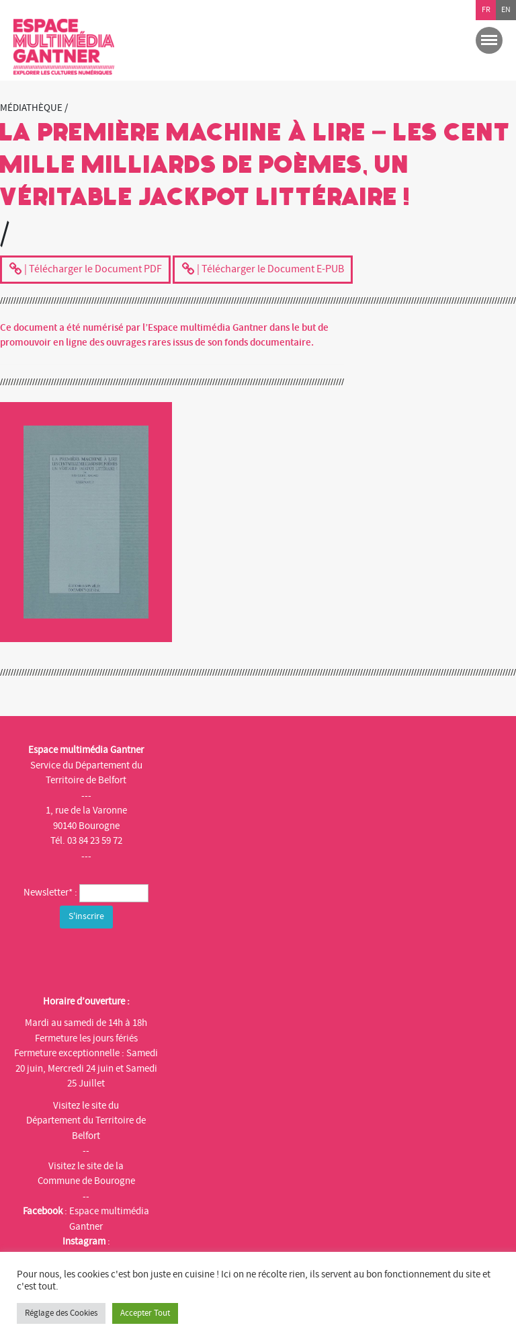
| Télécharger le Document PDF (85, 270)
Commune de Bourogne (86, 1181)
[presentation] (119, 958)
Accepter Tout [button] (145, 1313)
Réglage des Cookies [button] (61, 1313)
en (506, 10)
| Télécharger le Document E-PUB (262, 270)
